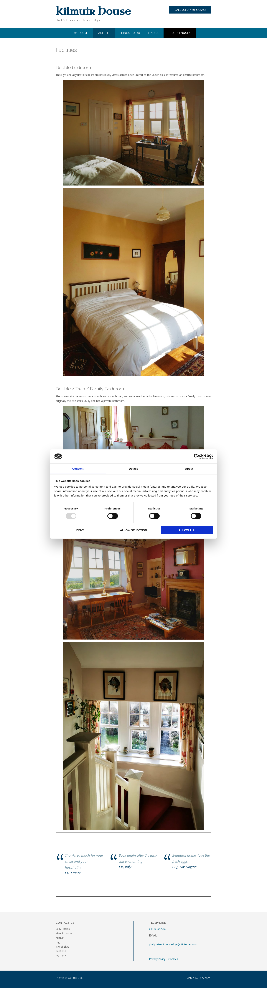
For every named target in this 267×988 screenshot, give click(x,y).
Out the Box (75, 977)
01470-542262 (157, 929)
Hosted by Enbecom (197, 978)
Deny (80, 530)
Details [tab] (133, 468)
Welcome (81, 33)
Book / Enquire (180, 33)
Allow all (187, 530)
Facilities (104, 33)
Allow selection (133, 530)
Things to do (129, 33)
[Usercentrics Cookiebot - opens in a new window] (196, 456)
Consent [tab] (78, 468)
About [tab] (189, 468)
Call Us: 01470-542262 (190, 9)
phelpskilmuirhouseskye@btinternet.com (173, 944)
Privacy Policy (157, 959)
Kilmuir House (93, 12)
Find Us (153, 33)
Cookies (173, 959)
